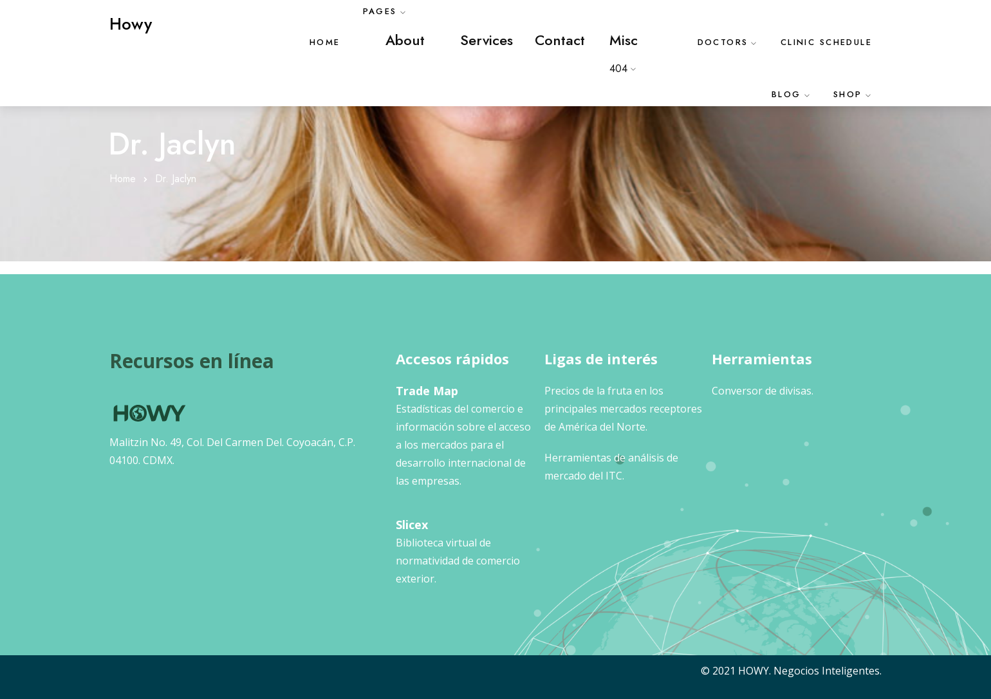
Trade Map (427, 390)
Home (325, 42)
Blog (786, 94)
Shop (847, 94)
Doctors (723, 42)
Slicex (412, 524)
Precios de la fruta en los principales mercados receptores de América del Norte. (623, 409)
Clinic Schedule (826, 42)
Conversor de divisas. (762, 391)
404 (618, 68)
